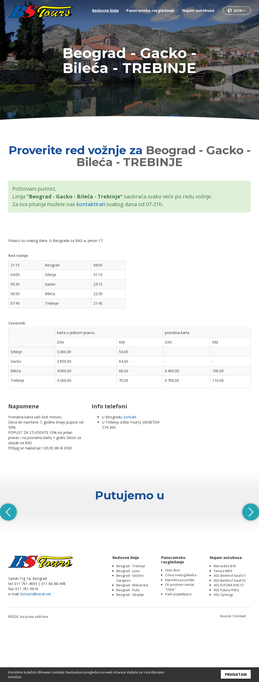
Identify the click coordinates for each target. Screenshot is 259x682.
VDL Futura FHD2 (226, 642)
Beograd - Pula (127, 642)
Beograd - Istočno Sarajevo (130, 630)
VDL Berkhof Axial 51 (230, 628)
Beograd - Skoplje (130, 647)
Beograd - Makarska (132, 637)
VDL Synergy (223, 647)
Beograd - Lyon (128, 623)
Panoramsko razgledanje (150, 10)
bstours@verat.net (35, 646)
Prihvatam (236, 674)
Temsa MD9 (223, 623)
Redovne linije (105, 10)
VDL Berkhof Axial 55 (230, 632)
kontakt (130, 417)
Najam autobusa (198, 10)
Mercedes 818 (225, 618)
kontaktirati (90, 204)
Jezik (239, 10)
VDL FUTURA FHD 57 (229, 637)
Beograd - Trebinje (130, 618)
